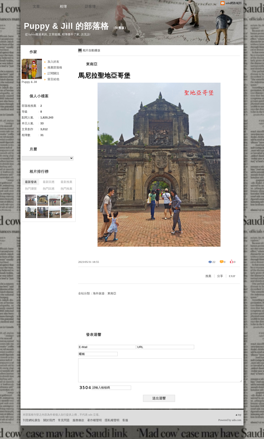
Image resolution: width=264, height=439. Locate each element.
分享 (220, 276)
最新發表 (31, 182)
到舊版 (120, 28)
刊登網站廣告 (31, 420)
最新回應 (49, 182)
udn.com (236, 420)
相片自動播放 (91, 50)
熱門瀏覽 (31, 188)
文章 (36, 6)
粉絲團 (27, 435)
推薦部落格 (55, 67)
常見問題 (64, 420)
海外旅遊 (99, 293)
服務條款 (78, 420)
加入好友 (53, 61)
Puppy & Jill (29, 82)
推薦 (208, 276)
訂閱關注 (53, 73)
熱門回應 (49, 188)
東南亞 (92, 64)
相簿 (63, 6)
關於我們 (49, 420)
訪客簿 (90, 6)
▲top (238, 414)
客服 (125, 420)
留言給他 (53, 79)
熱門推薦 (66, 188)
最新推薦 (66, 182)
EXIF (232, 276)
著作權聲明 (94, 420)
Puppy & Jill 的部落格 (66, 26)
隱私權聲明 (112, 420)
